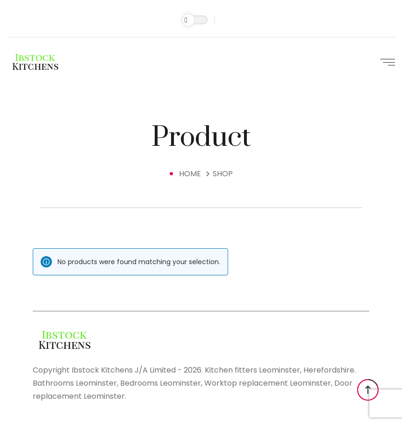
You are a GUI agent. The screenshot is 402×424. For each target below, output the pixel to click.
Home (192, 173)
